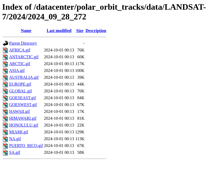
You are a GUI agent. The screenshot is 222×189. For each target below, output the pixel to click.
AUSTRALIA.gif (23, 77)
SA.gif (14, 152)
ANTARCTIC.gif (23, 57)
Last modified (59, 30)
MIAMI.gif (18, 132)
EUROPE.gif (20, 84)
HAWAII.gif (19, 111)
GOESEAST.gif (22, 98)
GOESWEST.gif (23, 104)
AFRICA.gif (19, 50)
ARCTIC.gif (19, 63)
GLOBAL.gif (20, 91)
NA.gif (15, 138)
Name (26, 30)
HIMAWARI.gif (22, 118)
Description (96, 30)
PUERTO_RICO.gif (26, 145)
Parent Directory (23, 43)
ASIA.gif (17, 70)
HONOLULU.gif (23, 125)
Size (80, 30)
